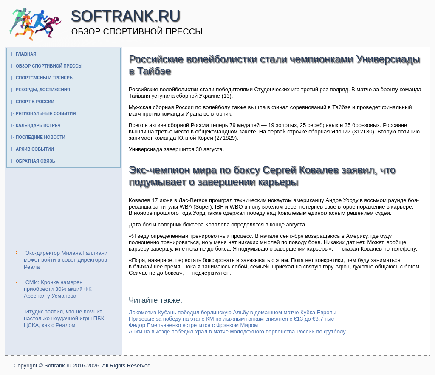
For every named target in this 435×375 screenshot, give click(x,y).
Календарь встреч (38, 125)
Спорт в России (35, 101)
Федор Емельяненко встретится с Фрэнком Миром (193, 325)
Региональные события (46, 113)
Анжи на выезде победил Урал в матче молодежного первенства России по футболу (237, 331)
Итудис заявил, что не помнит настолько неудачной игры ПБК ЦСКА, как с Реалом (64, 318)
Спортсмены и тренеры (44, 78)
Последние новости (40, 137)
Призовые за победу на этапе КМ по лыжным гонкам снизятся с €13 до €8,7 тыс (231, 319)
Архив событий (35, 149)
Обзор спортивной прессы (49, 66)
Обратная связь (35, 161)
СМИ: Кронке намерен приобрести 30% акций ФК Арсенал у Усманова (58, 289)
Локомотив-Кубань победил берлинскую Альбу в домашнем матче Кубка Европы (232, 312)
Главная (26, 54)
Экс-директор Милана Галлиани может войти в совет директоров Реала (65, 260)
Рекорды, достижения (43, 89)
